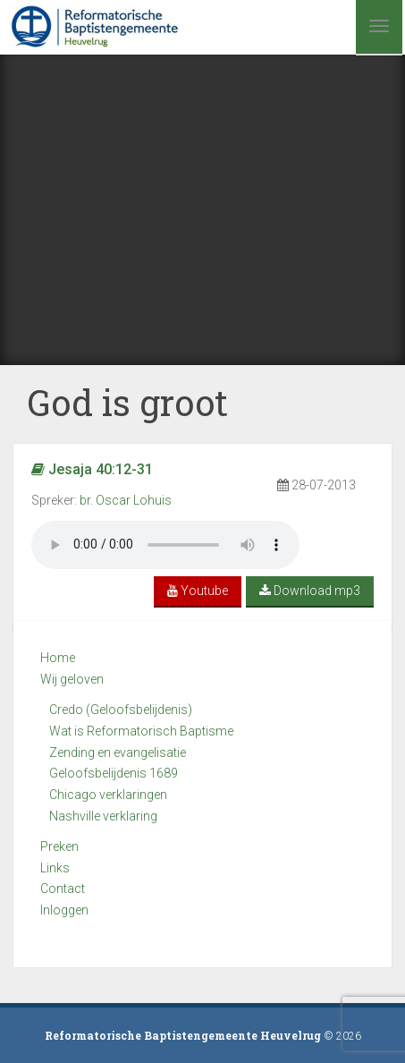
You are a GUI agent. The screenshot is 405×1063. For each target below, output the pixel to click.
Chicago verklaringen (108, 794)
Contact (62, 888)
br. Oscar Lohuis (126, 500)
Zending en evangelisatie (117, 752)
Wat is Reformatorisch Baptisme (141, 731)
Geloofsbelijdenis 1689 (113, 773)
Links (55, 868)
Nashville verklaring (103, 816)
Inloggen (64, 910)
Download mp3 (309, 590)
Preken (59, 846)
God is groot (127, 402)
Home (57, 658)
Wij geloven (72, 679)
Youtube (197, 590)
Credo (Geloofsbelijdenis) (120, 709)
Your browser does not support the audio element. (165, 545)
